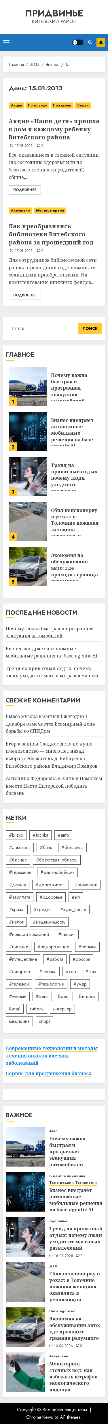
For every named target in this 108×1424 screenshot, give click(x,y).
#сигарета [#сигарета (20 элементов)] (19, 971)
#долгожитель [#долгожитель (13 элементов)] (50, 884)
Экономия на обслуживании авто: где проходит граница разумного (74, 1328)
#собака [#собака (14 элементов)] (47, 971)
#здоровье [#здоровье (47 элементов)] (50, 897)
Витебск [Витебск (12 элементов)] (87, 996)
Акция (16, 105)
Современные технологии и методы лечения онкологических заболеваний (52, 1055)
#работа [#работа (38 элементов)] (54, 959)
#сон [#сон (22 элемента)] (71, 971)
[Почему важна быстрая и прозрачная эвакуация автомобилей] (28, 386)
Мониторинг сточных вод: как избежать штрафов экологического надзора (73, 1377)
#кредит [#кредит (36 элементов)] (42, 909)
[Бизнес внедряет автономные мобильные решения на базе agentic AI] (28, 431)
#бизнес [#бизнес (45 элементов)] (18, 860)
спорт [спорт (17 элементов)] (44, 1021)
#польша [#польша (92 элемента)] (87, 946)
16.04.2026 (63, 1256)
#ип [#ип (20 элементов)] (76, 897)
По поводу (37, 105)
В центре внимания (67, 1176)
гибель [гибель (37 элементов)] (37, 1009)
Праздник (62, 105)
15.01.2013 (24, 146)
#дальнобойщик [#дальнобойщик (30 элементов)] (57, 872)
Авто (53, 1131)
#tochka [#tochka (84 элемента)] (40, 835)
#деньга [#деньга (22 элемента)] (17, 884)
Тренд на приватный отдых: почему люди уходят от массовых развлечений (75, 481)
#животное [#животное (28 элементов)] (86, 884)
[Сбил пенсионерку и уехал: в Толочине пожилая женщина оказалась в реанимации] (28, 521)
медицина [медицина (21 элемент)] (19, 1021)
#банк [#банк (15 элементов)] (46, 847)
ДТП (53, 1266)
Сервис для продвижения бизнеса (49, 1073)
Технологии (86, 1182)
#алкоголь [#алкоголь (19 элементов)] (20, 847)
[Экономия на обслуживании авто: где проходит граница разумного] (28, 566)
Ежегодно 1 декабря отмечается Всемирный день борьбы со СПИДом (50, 723)
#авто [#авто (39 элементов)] (63, 835)
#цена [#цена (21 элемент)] (42, 996)
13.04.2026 (63, 1346)
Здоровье (58, 1221)
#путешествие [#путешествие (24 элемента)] (23, 959)
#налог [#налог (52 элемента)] (16, 922)
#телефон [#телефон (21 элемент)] (19, 984)
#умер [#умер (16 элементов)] (80, 984)
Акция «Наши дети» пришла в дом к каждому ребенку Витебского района (54, 129)
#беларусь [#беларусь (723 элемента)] (72, 847)
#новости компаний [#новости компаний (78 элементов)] (29, 934)
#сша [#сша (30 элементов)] (90, 971)
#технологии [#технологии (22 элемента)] (51, 984)
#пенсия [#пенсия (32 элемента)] (66, 934)
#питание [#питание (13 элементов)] (18, 946)
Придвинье (54, 13)
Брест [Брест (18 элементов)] (64, 996)
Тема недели (61, 1182)
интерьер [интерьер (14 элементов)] (62, 1009)
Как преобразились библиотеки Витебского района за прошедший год (51, 234)
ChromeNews (39, 1417)
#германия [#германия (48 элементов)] (20, 872)
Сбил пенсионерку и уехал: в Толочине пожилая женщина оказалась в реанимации (74, 526)
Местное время (50, 210)
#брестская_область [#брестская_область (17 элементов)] (56, 860)
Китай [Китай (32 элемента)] (14, 1009)
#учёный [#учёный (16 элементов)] (17, 996)
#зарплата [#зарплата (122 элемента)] (19, 897)
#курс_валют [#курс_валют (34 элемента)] (73, 909)
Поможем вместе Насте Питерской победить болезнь (54, 785)
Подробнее (24, 190)
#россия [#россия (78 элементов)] (81, 959)
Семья (82, 105)
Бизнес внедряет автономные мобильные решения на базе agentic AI (72, 433)
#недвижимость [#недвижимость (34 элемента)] (49, 922)
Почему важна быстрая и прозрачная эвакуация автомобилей (69, 388)
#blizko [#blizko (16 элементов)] (16, 835)
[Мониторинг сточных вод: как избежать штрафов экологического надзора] (25, 1372)
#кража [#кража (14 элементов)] (16, 909)
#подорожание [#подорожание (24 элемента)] (53, 946)
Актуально (20, 210)
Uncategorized (62, 1311)
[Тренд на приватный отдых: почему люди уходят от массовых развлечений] (28, 476)
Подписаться (100, 42)
